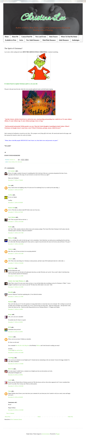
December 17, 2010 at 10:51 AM (15, 253)
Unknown (10, 249)
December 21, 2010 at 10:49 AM (15, 386)
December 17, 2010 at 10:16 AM (15, 221)
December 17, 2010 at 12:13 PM (15, 296)
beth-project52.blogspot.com (15, 372)
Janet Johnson (11, 217)
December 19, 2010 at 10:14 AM (15, 352)
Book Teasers (53, 37)
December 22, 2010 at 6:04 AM (15, 397)
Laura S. (10, 258)
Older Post (70, 416)
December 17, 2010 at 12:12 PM (15, 276)
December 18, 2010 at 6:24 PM (15, 331)
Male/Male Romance (49, 40)
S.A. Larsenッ (11, 171)
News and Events (40, 37)
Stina (9, 185)
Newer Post (7, 416)
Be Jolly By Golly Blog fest (22, 345)
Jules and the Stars (18, 350)
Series (21, 40)
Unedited (10, 350)
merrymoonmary (45, 434)
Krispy (10, 314)
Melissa (38, 345)
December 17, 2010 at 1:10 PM (15, 309)
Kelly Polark (11, 268)
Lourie (9, 380)
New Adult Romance (32, 40)
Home (7, 37)
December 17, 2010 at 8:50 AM (15, 202)
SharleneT (10, 301)
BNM (9, 327)
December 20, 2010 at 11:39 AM (15, 363)
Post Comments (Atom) (16, 419)
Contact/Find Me (26, 37)
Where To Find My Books (69, 37)
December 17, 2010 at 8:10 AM (15, 189)
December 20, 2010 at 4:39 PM (15, 374)
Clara (9, 391)
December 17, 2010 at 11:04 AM (15, 263)
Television (20, 161)
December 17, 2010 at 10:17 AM (15, 232)
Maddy (10, 226)
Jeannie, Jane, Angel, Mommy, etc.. (17, 281)
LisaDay (10, 195)
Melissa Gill (11, 238)
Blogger (57, 434)
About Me (15, 37)
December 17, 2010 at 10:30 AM (15, 244)
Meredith (10, 292)
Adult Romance (64, 40)
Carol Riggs (11, 357)
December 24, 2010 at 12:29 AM (15, 410)
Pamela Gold (11, 207)
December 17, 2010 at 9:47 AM (15, 212)
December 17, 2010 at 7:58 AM (15, 180)
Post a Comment (10, 413)
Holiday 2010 (14, 161)
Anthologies (75, 40)
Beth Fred (10, 368)
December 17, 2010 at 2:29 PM (15, 322)
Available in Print (10, 40)
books (9, 161)
